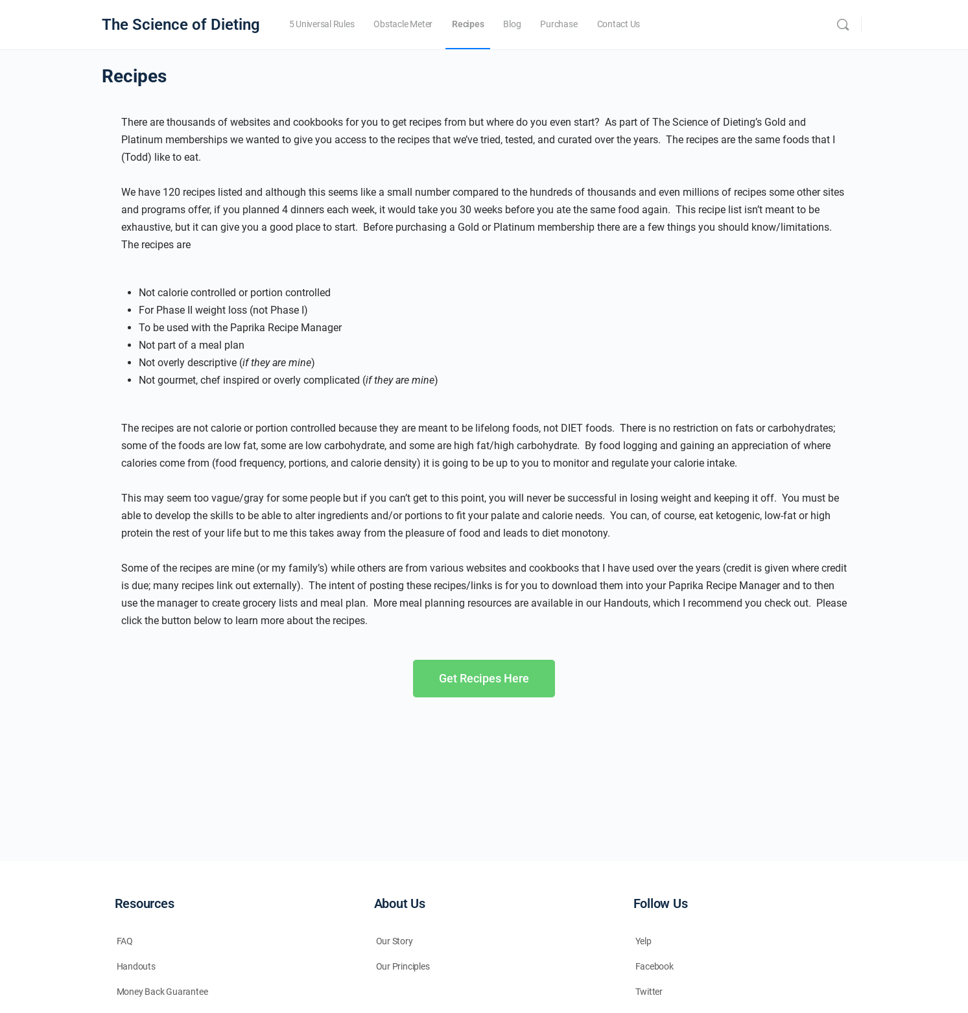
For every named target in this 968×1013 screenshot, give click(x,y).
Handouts (136, 966)
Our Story (394, 941)
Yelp (643, 941)
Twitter (649, 991)
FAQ (125, 941)
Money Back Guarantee (162, 991)
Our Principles (403, 966)
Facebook (654, 966)
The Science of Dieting (181, 25)
